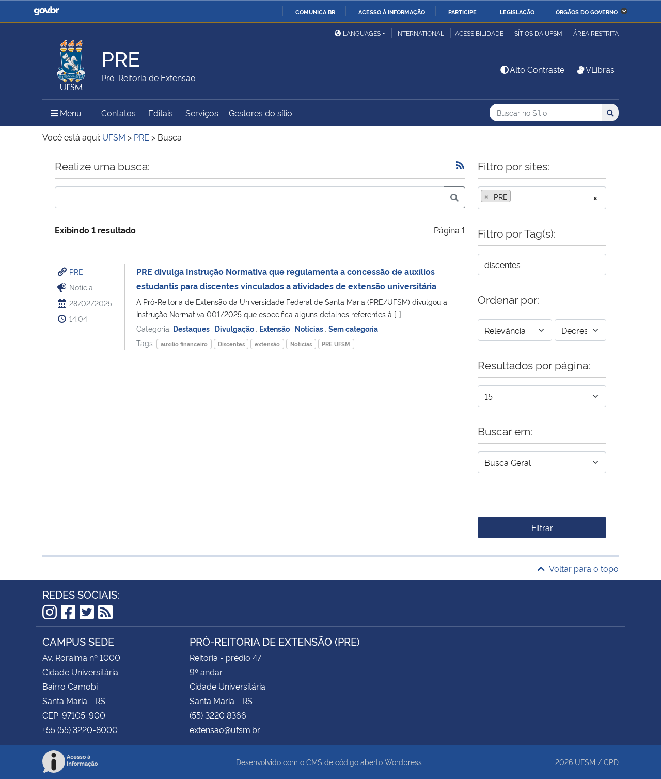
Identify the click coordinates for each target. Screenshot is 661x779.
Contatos (118, 112)
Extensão (275, 328)
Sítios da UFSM (538, 32)
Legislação (517, 12)
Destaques (192, 328)
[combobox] (542, 197)
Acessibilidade (479, 32)
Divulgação (235, 328)
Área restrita (596, 32)
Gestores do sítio (260, 112)
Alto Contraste (531, 69)
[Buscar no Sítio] (546, 113)
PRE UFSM (336, 344)
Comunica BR (315, 12)
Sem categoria (353, 328)
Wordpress (403, 762)
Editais (160, 112)
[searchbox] (516, 197)
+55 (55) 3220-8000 (80, 729)
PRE (76, 271)
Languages (358, 32)
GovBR (46, 11)
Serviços (201, 112)
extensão (267, 344)
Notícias (310, 328)
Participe (462, 12)
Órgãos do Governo (587, 12)
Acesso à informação (391, 12)
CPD (611, 762)
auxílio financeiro (184, 344)
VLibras (595, 69)
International (420, 32)
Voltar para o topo (578, 568)
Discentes (231, 344)
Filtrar (542, 527)
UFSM (585, 762)
